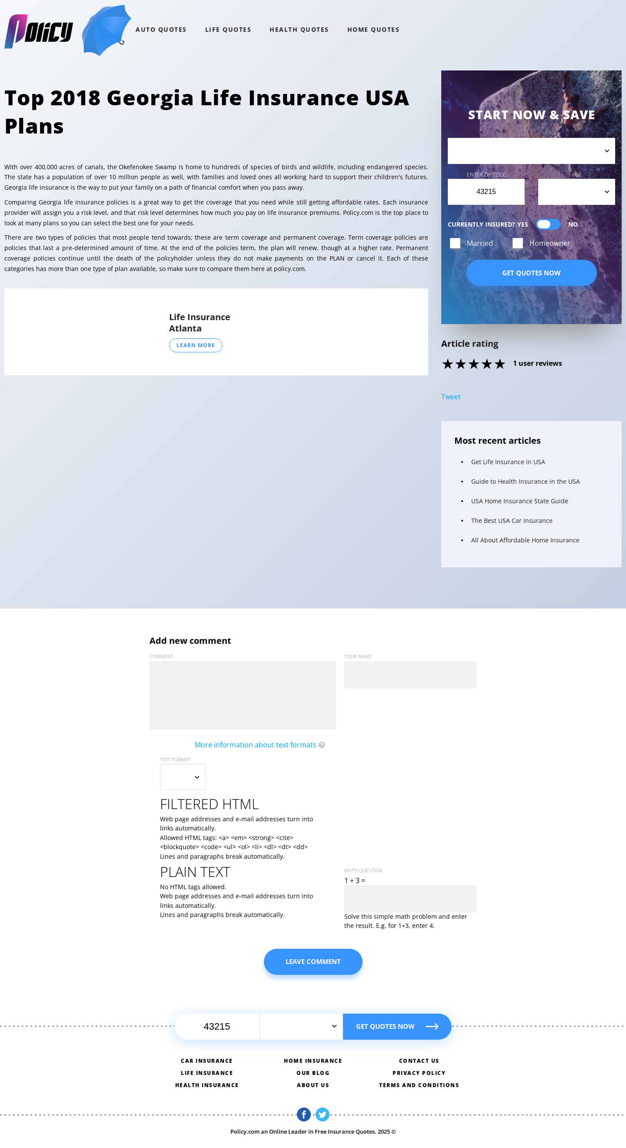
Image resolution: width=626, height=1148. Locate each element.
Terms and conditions (419, 1085)
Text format (175, 759)
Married (480, 243)
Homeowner (549, 243)
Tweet (451, 397)
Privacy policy (419, 1073)
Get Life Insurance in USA (508, 462)
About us (313, 1085)
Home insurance (313, 1060)
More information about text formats (255, 745)
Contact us (419, 1060)
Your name (358, 656)
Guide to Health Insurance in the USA (525, 481)
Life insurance (207, 1073)
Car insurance (207, 1060)
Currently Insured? (513, 224)
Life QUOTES (228, 29)
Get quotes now (531, 272)
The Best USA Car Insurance (512, 520)
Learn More (195, 345)
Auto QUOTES (161, 29)
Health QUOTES (299, 29)
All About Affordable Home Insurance (525, 540)
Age (577, 174)
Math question (363, 870)
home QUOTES (373, 29)
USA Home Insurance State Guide (519, 501)
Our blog (313, 1073)
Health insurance (207, 1085)
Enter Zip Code (486, 174)
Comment (161, 656)
